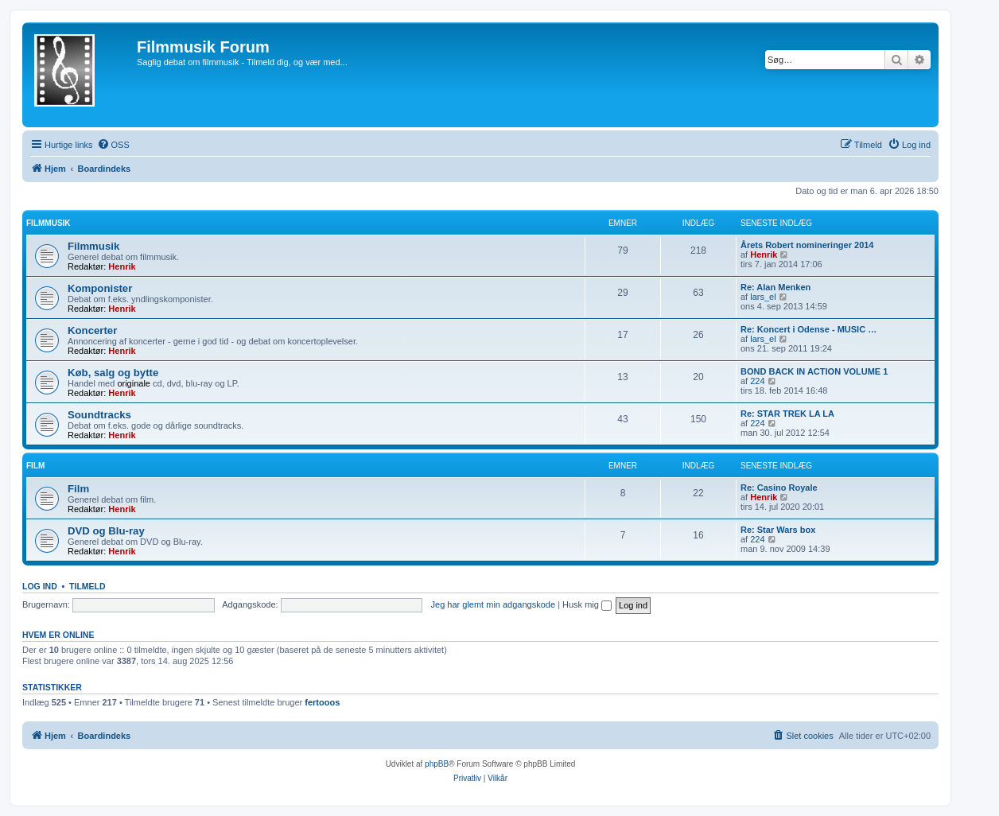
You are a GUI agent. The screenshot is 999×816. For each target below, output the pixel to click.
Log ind (39, 586)
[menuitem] (113, 144)
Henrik (121, 266)
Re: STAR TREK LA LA (787, 413)
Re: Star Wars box (778, 529)
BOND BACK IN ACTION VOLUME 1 (814, 371)
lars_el (762, 296)
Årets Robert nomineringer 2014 (807, 245)
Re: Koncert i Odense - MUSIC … (809, 329)
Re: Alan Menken (775, 287)
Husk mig (587, 604)
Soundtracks (99, 415)
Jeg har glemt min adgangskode (493, 604)
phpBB (437, 764)
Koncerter (92, 330)
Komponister (100, 288)
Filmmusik (48, 223)
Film (35, 465)
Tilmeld (87, 586)
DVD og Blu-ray (106, 531)
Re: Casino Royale (779, 487)
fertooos (322, 702)
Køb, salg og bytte (113, 373)
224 (757, 381)
